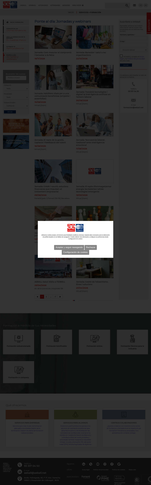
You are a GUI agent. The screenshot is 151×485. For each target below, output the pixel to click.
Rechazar (90, 238)
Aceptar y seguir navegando (69, 238)
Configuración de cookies (75, 243)
